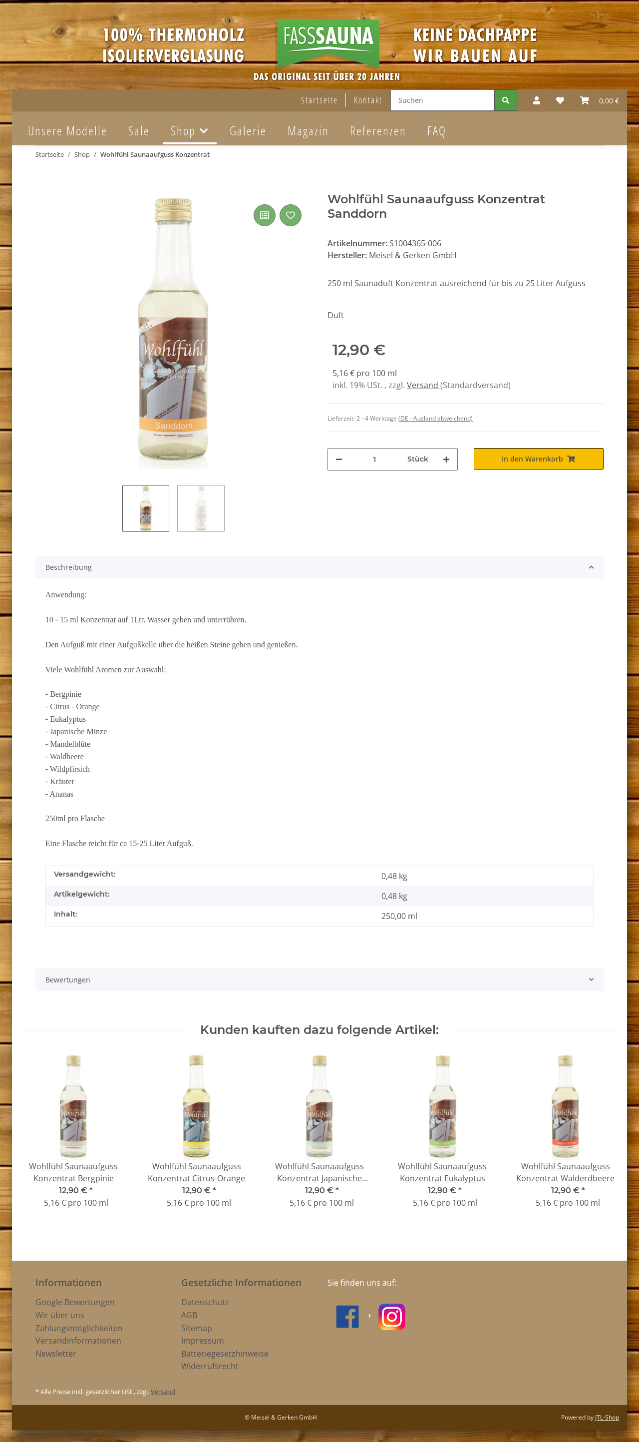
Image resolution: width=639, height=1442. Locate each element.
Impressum (202, 1340)
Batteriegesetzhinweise (225, 1353)
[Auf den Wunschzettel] (291, 215)
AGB (189, 1315)
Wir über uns (59, 1315)
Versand (423, 385)
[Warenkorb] (599, 100)
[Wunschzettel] (560, 100)
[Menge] (374, 459)
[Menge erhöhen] (446, 459)
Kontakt (368, 100)
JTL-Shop (607, 1417)
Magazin (308, 130)
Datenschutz (205, 1302)
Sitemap (196, 1328)
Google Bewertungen (75, 1302)
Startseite (319, 100)
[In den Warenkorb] (43, 186)
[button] (536, 100)
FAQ (436, 130)
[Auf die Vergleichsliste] (265, 215)
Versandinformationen (78, 1340)
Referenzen (378, 130)
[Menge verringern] (339, 459)
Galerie (248, 130)
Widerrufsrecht (210, 1366)
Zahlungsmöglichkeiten (79, 1328)
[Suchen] (442, 100)
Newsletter (55, 1353)
